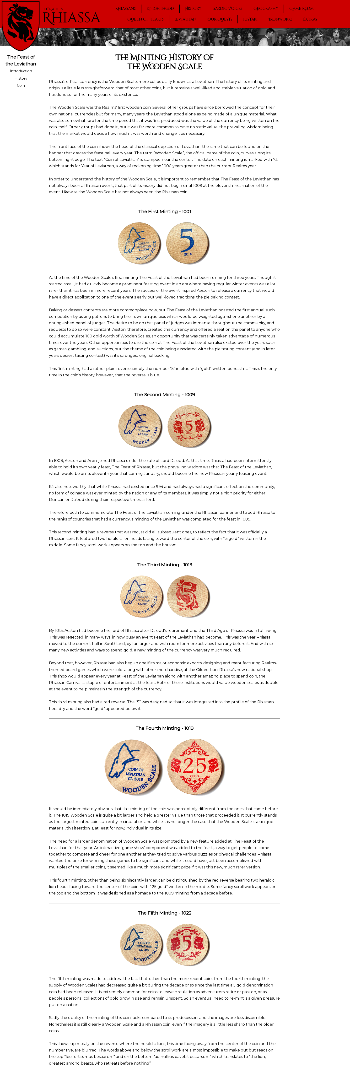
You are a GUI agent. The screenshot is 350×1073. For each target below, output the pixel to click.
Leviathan (185, 19)
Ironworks (280, 19)
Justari (250, 19)
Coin (21, 85)
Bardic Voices (227, 8)
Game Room (301, 8)
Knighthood (160, 8)
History (193, 8)
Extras (310, 19)
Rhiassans (125, 8)
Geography (265, 8)
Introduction (21, 71)
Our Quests (219, 19)
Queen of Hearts (145, 19)
